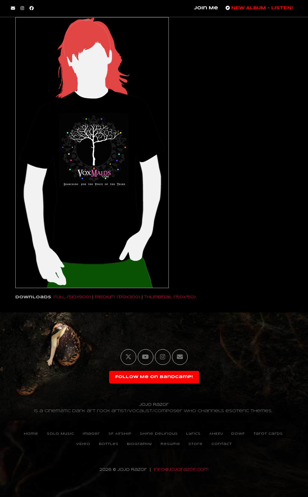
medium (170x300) (117, 297)
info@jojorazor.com (181, 470)
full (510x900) (72, 297)
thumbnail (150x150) (170, 297)
